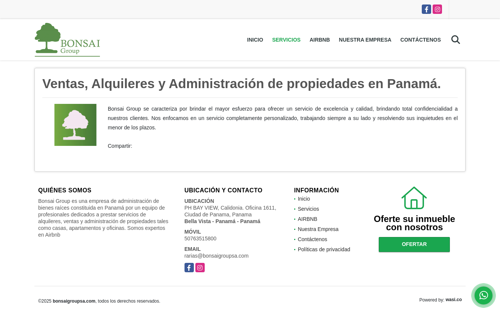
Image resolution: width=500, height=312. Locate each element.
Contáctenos (420, 40)
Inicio (255, 40)
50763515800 (201, 239)
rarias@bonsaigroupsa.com (217, 256)
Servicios (286, 40)
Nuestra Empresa (365, 40)
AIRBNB (320, 40)
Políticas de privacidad (324, 249)
